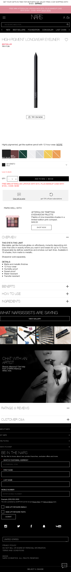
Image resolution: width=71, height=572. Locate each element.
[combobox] (35, 24)
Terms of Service (48, 502)
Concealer (47, 30)
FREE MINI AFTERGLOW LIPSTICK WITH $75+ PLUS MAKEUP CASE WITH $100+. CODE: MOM (35, 9)
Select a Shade (35, 569)
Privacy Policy (36, 502)
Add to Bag (44, 179)
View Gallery (35, 319)
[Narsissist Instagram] (5, 526)
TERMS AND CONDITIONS (13, 550)
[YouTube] (58, 526)
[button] (64, 17)
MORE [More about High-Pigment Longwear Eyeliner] (59, 144)
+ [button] (16, 178)
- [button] (8, 178)
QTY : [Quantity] (4, 178)
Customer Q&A (12, 419)
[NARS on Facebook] (31, 526)
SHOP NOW (41, 227)
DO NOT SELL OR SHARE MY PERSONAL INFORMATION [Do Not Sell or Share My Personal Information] (24, 548)
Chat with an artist (19, 199)
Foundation (34, 30)
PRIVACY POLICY (9, 545)
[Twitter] (18, 526)
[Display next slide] (69, 30)
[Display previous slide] (1, 30)
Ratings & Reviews (15, 408)
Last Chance (62, 30)
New (8, 30)
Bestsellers (19, 30)
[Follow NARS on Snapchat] (44, 526)
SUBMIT (8, 517)
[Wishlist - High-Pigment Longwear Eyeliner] (66, 39)
